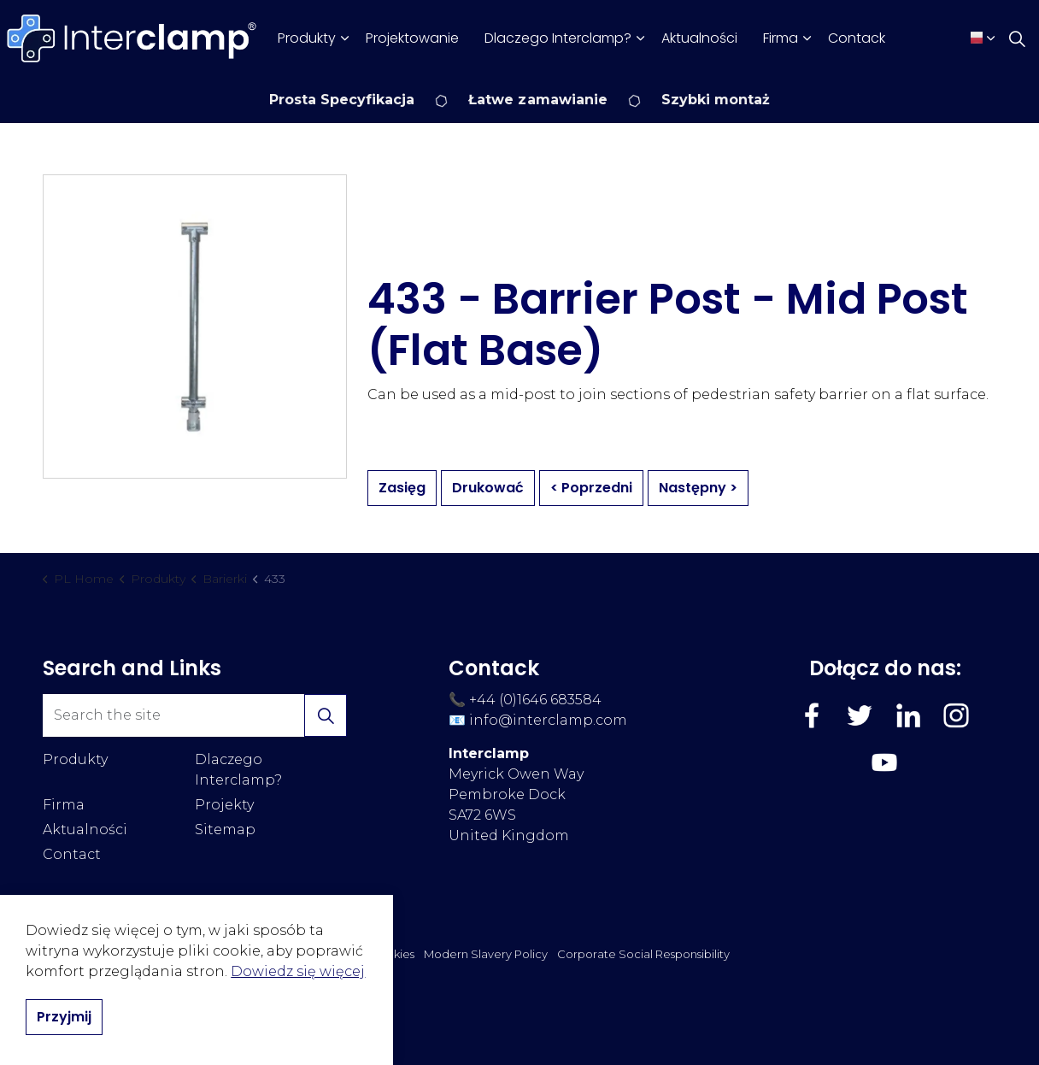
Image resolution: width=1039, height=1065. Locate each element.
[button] (325, 715)
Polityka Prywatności (304, 954)
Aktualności (699, 38)
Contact (72, 854)
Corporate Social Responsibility (643, 954)
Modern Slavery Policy (486, 954)
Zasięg (402, 488)
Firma (780, 38)
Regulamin (208, 954)
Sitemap (225, 829)
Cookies (392, 954)
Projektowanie (412, 38)
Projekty (224, 805)
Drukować (488, 488)
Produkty (307, 38)
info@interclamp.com (548, 720)
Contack (856, 38)
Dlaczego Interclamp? (557, 38)
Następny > (698, 488)
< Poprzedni (591, 488)
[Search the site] (195, 715)
